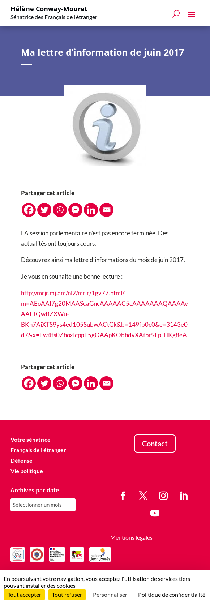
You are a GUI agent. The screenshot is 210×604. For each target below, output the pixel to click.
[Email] (106, 210)
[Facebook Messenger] (75, 210)
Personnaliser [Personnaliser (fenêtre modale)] (110, 594)
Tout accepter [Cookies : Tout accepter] (24, 594)
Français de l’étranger (38, 450)
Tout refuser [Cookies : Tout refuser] (67, 594)
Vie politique (26, 470)
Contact (155, 444)
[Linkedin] (91, 210)
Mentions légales (131, 537)
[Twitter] (44, 210)
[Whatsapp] (60, 210)
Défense (21, 460)
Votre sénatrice (30, 439)
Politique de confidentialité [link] (171, 594)
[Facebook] (29, 210)
